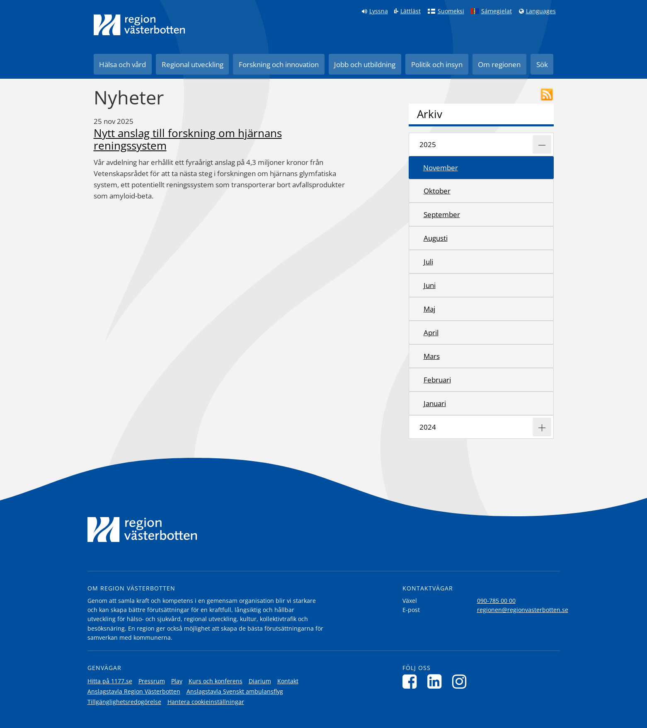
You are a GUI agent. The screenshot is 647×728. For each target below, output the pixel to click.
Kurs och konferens (215, 681)
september (442, 214)
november (440, 167)
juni (430, 285)
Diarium (260, 681)
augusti (436, 238)
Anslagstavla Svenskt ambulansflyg (235, 691)
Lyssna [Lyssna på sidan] (378, 11)
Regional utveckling (192, 64)
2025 (427, 144)
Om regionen (499, 64)
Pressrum (151, 681)
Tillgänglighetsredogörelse (124, 702)
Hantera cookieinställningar (205, 702)
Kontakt (287, 681)
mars (432, 356)
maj (429, 309)
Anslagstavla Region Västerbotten (133, 691)
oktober (437, 191)
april (431, 332)
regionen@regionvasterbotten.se (522, 610)
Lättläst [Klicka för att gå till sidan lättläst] (410, 11)
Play (176, 681)
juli (428, 261)
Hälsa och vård (122, 64)
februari (437, 380)
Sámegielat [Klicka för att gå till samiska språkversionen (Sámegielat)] (496, 11)
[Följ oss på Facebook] (411, 681)
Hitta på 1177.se (109, 681)
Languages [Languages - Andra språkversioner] (541, 11)
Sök (542, 64)
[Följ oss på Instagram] (461, 681)
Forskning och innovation (279, 64)
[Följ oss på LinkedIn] (436, 681)
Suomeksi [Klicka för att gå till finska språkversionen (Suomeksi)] (451, 11)
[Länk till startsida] (139, 25)
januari (435, 403)
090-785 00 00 (496, 601)
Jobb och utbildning (364, 64)
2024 (427, 427)
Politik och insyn (437, 64)
